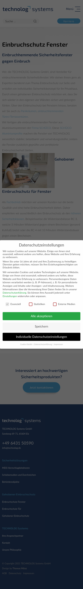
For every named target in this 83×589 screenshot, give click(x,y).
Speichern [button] (41, 324)
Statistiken (37, 301)
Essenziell (13, 301)
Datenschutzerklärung (14, 290)
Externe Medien (64, 301)
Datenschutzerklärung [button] (43, 342)
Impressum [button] (58, 342)
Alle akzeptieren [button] (41, 313)
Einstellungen (10, 293)
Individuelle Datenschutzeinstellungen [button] (41, 334)
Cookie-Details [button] (26, 342)
